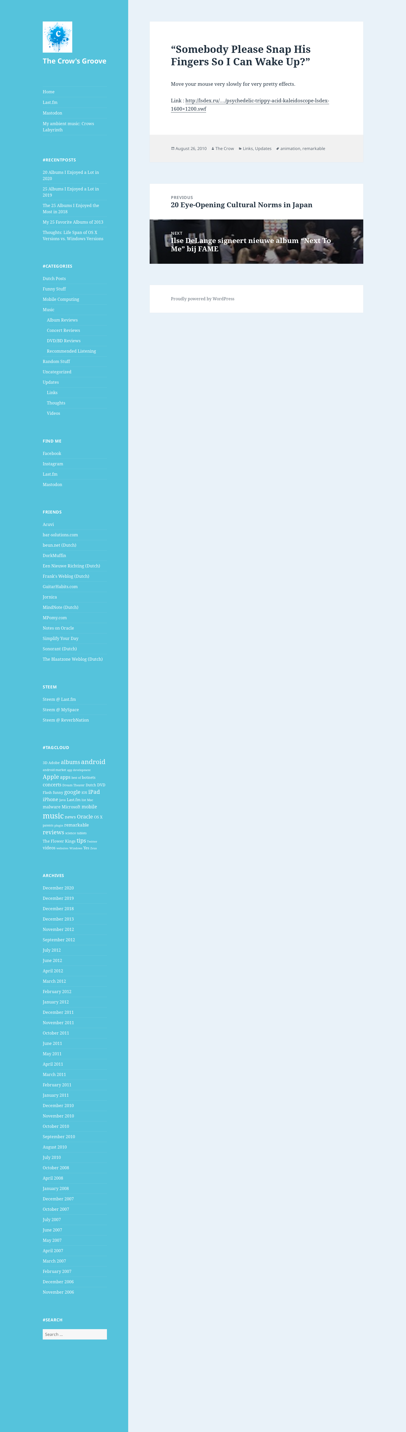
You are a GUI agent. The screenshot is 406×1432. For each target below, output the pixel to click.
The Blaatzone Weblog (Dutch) (73, 659)
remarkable (313, 148)
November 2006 (58, 1292)
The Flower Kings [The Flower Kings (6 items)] (59, 841)
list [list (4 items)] (84, 800)
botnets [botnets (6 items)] (89, 777)
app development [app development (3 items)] (79, 770)
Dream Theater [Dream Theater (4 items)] (73, 785)
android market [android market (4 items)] (54, 770)
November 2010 (58, 1116)
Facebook (52, 453)
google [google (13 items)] (72, 791)
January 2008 (56, 1188)
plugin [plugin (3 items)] (58, 825)
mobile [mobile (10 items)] (89, 806)
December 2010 (58, 1105)
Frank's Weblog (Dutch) (66, 576)
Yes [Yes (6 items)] (86, 847)
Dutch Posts (54, 278)
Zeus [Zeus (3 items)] (93, 848)
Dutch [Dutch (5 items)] (91, 784)
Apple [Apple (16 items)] (51, 776)
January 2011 (56, 1095)
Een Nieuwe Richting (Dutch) (71, 566)
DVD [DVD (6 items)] (101, 784)
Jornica (50, 597)
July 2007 (52, 1219)
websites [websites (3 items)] (62, 848)
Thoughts (56, 403)
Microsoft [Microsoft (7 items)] (71, 807)
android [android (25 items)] (93, 761)
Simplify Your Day (60, 638)
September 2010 (59, 1136)
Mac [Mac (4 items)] (90, 800)
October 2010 (56, 1126)
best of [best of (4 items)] (76, 777)
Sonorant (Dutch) (60, 649)
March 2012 (54, 981)
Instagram (53, 464)
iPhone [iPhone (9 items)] (50, 799)
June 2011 (52, 1043)
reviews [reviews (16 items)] (53, 832)
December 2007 (58, 1199)
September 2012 (59, 940)
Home (49, 92)
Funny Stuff (54, 289)
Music (48, 309)
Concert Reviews (63, 330)
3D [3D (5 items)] (45, 762)
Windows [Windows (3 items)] (75, 848)
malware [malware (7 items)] (52, 807)
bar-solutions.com (60, 535)
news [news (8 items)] (70, 817)
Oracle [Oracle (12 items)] (85, 816)
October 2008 (56, 1168)
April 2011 (53, 1064)
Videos (53, 413)
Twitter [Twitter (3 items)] (92, 841)
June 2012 (52, 960)
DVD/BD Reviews (64, 341)
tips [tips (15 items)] (81, 840)
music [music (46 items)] (53, 815)
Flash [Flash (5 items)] (47, 792)
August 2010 (55, 1147)
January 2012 (56, 1002)
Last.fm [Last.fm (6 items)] (74, 799)
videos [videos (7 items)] (49, 848)
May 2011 (52, 1054)
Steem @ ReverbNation (66, 720)
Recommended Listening (71, 351)
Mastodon (52, 113)
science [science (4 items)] (70, 833)
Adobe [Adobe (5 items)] (54, 762)
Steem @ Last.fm (59, 699)
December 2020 (58, 888)
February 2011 (57, 1085)
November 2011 (58, 1022)
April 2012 (53, 971)
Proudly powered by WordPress (202, 299)
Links (52, 392)
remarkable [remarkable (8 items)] (76, 825)
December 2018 (58, 908)
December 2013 (58, 919)
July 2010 (52, 1157)
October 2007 (56, 1209)
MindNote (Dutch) (60, 607)
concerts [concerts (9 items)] (52, 784)
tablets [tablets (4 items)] (81, 833)
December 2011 (58, 1012)
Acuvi (48, 524)
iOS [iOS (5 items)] (84, 792)
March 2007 (54, 1261)
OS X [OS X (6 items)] (98, 817)
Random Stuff (56, 361)
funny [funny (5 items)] (58, 792)
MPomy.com (55, 618)
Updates (51, 382)
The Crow (224, 148)
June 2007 (52, 1230)
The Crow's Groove (74, 61)
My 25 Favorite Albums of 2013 (73, 222)
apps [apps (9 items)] (65, 777)
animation (290, 148)
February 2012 (57, 991)
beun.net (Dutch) (59, 545)
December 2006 (58, 1282)
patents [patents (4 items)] (48, 825)
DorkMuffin (54, 555)
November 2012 (58, 929)
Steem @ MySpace (61, 710)
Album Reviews (62, 320)
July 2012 (52, 950)
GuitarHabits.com (60, 586)
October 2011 (56, 1033)
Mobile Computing (61, 299)
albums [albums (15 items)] (70, 762)
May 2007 (52, 1240)
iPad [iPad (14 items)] (94, 791)
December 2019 (58, 898)
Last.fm (50, 102)
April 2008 (53, 1178)
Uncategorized (57, 372)
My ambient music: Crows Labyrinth (68, 127)
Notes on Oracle (58, 628)
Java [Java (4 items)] (62, 800)
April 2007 (53, 1250)
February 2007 (57, 1271)
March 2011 (54, 1074)
